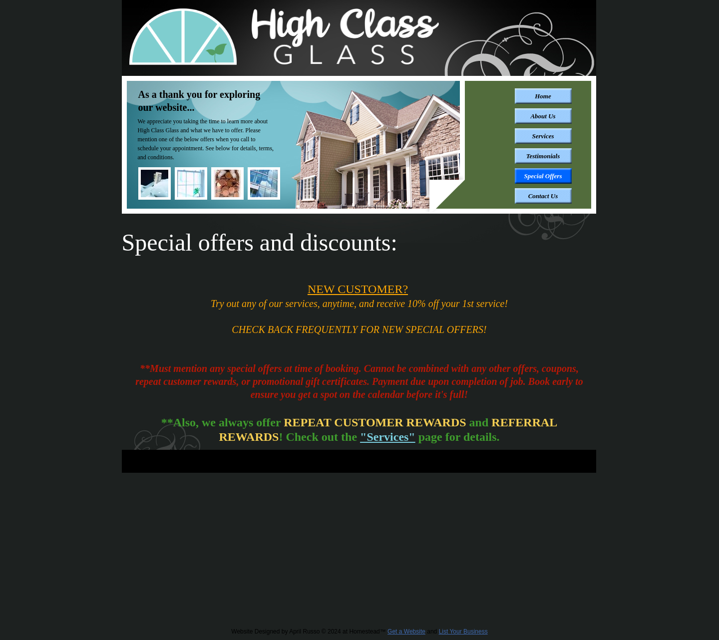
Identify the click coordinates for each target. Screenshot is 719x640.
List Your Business (463, 631)
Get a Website (406, 631)
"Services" (387, 436)
